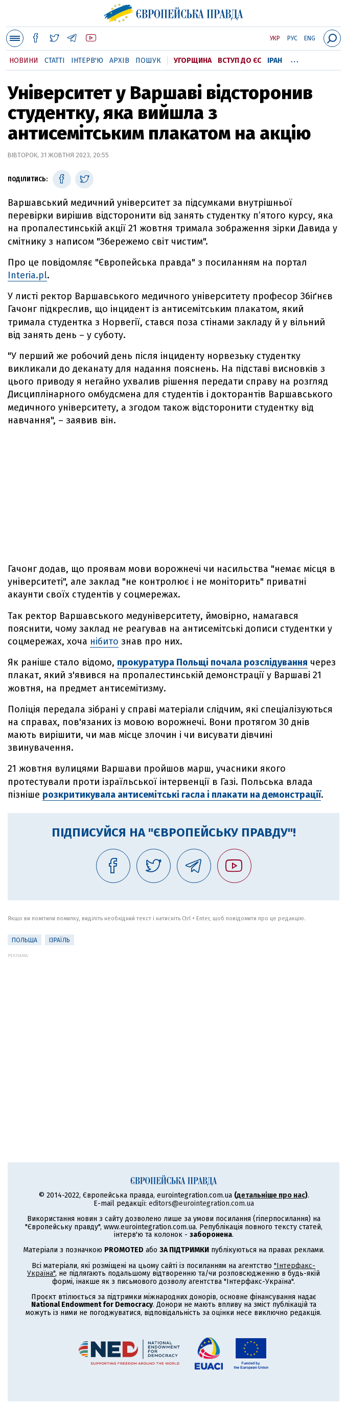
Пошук (148, 60)
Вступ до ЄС (239, 60)
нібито (104, 641)
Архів (119, 60)
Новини (23, 60)
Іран (274, 60)
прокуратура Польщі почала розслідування (212, 662)
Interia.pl (27, 275)
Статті (54, 60)
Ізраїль (59, 940)
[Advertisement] (173, 495)
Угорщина (193, 60)
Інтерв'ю (87, 60)
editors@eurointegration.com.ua (201, 1203)
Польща (24, 940)
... (294, 58)
